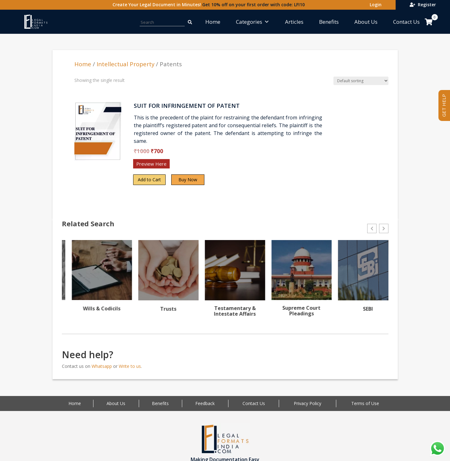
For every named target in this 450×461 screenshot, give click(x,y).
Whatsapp (102, 370)
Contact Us (406, 21)
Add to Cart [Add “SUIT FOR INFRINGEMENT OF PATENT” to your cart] (149, 180)
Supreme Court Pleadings (358, 310)
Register (423, 5)
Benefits (329, 21)
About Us (366, 21)
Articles (294, 21)
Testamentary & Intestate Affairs (291, 311)
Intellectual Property (125, 64)
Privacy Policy (307, 408)
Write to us (130, 370)
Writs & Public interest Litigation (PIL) (92, 313)
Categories (252, 21)
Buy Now (187, 180)
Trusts (225, 309)
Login (374, 5)
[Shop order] (360, 81)
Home (212, 21)
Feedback (205, 408)
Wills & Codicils (158, 308)
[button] (372, 228)
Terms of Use (365, 408)
